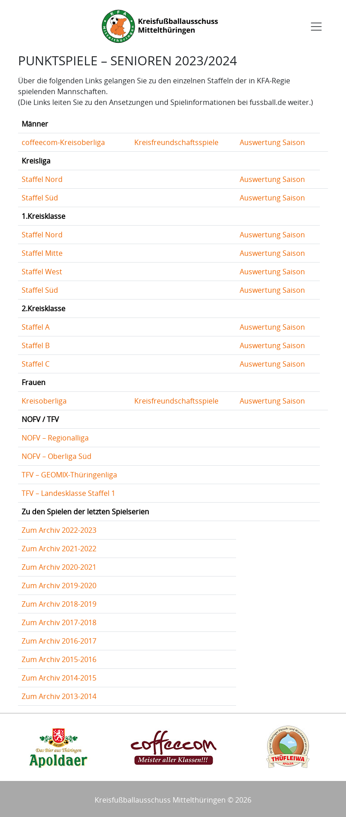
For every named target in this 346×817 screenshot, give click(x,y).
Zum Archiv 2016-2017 (59, 641)
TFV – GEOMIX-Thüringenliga (69, 475)
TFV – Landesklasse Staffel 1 (68, 493)
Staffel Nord (42, 179)
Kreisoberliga (44, 401)
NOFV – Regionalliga (55, 438)
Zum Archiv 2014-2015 (59, 678)
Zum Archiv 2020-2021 (59, 567)
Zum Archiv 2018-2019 (59, 604)
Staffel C (36, 364)
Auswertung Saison (272, 142)
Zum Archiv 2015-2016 (59, 659)
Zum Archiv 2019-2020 (59, 585)
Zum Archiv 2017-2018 (59, 622)
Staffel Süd (40, 198)
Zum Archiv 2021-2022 (59, 549)
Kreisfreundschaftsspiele (176, 142)
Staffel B (36, 345)
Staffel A (36, 327)
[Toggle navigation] (316, 26)
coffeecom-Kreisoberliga (63, 142)
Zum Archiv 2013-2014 (59, 696)
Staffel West (42, 272)
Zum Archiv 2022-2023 (59, 530)
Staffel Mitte (42, 253)
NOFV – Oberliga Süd (56, 456)
